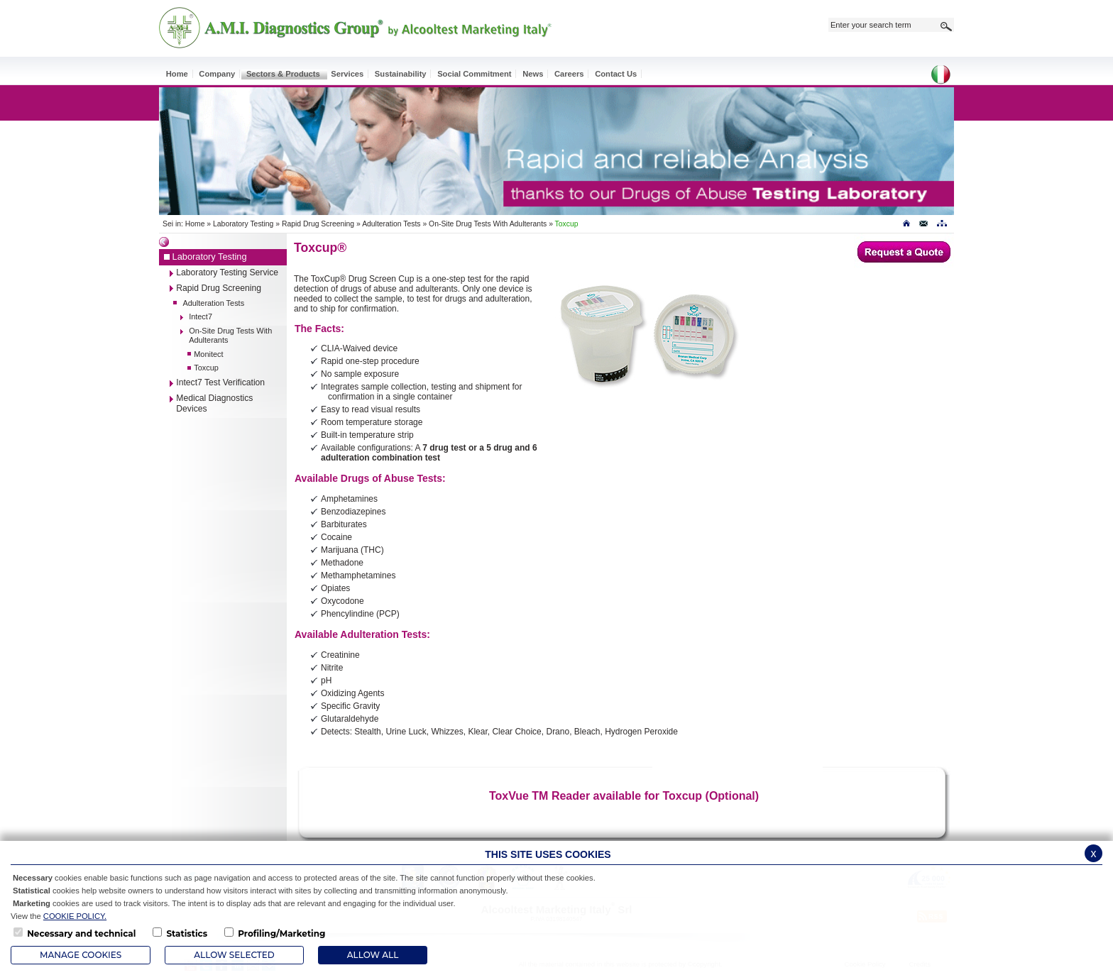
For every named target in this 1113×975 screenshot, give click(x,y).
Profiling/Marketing (281, 933)
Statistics (186, 933)
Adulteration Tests (391, 224)
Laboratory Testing (243, 224)
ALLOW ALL (372, 954)
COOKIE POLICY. (74, 916)
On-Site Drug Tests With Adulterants (488, 224)
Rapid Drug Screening (318, 224)
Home (195, 224)
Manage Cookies (80, 954)
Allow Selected (234, 954)
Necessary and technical (81, 933)
